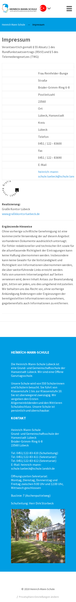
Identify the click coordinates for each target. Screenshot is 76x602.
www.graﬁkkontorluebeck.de (21, 214)
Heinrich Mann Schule (13, 24)
